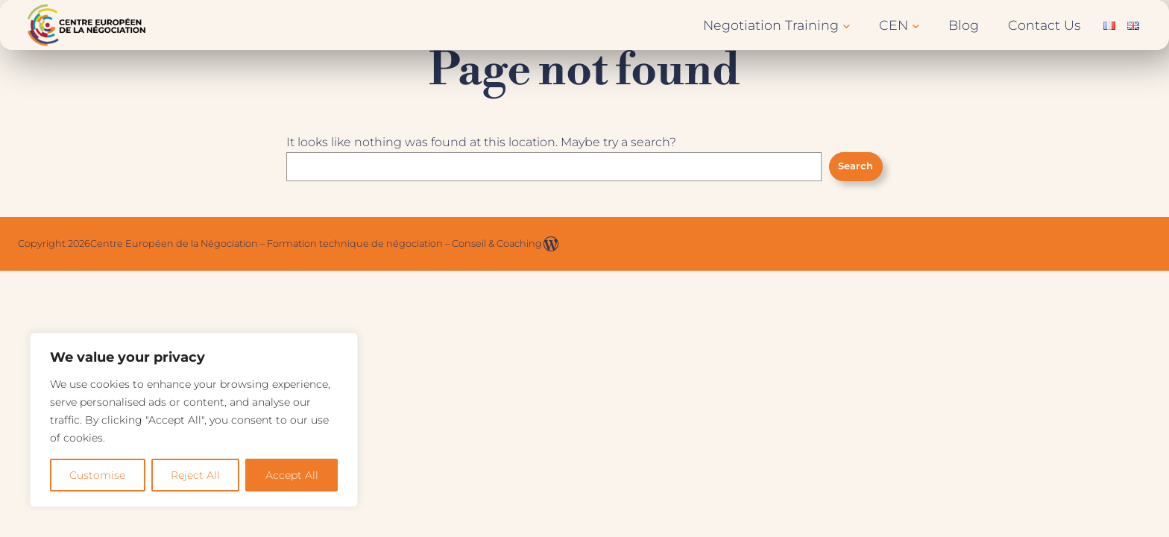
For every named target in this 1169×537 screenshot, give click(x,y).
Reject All (195, 475)
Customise (97, 475)
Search (855, 166)
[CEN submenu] (916, 25)
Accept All (291, 475)
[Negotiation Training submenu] (846, 25)
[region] (194, 420)
